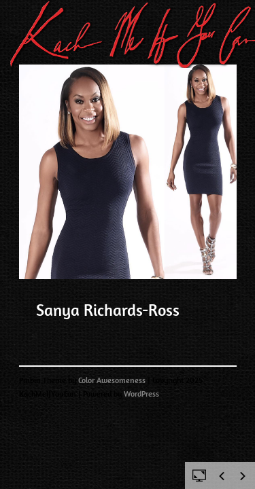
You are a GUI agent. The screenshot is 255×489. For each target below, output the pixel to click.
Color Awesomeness (112, 380)
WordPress (141, 394)
